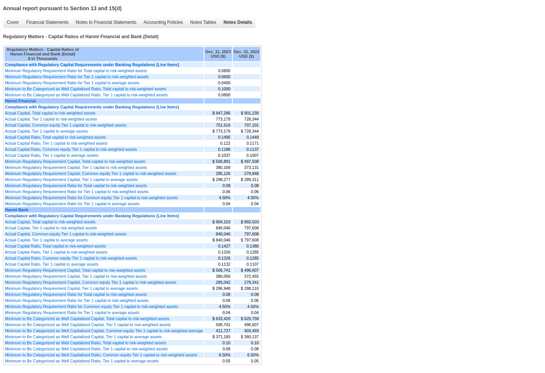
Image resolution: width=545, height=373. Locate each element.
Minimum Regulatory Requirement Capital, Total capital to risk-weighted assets (75, 161)
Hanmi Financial (20, 101)
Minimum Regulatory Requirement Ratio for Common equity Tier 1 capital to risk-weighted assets (91, 197)
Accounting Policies (163, 22)
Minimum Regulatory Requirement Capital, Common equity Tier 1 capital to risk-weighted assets (90, 173)
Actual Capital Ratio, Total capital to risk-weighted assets (55, 137)
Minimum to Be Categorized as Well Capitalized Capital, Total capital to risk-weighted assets (87, 318)
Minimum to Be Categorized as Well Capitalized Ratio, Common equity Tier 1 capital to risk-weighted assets (101, 355)
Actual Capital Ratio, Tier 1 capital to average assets (51, 155)
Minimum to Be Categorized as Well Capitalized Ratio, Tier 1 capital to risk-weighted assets (86, 95)
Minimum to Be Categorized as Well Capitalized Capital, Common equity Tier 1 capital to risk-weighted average (104, 330)
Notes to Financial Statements (106, 22)
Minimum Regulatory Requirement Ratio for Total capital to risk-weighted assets (76, 70)
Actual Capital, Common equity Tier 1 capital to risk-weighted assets (65, 125)
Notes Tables (203, 22)
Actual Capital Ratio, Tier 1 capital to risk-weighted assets (56, 143)
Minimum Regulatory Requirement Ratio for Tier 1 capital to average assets (72, 82)
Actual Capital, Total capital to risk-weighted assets (50, 113)
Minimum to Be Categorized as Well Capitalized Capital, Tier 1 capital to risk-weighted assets (88, 324)
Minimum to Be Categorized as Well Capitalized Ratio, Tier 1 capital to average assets (82, 361)
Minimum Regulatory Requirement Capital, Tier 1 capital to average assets (71, 179)
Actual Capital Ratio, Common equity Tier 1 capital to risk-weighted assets (71, 149)
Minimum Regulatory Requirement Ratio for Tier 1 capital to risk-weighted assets (77, 76)
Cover (13, 22)
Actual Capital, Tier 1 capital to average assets (46, 131)
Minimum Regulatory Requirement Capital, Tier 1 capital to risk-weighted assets (76, 167)
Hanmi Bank (16, 209)
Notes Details (237, 22)
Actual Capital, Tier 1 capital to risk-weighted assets (51, 119)
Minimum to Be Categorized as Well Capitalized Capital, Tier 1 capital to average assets (83, 336)
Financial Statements (47, 22)
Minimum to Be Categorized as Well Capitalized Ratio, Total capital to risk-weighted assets (85, 89)
